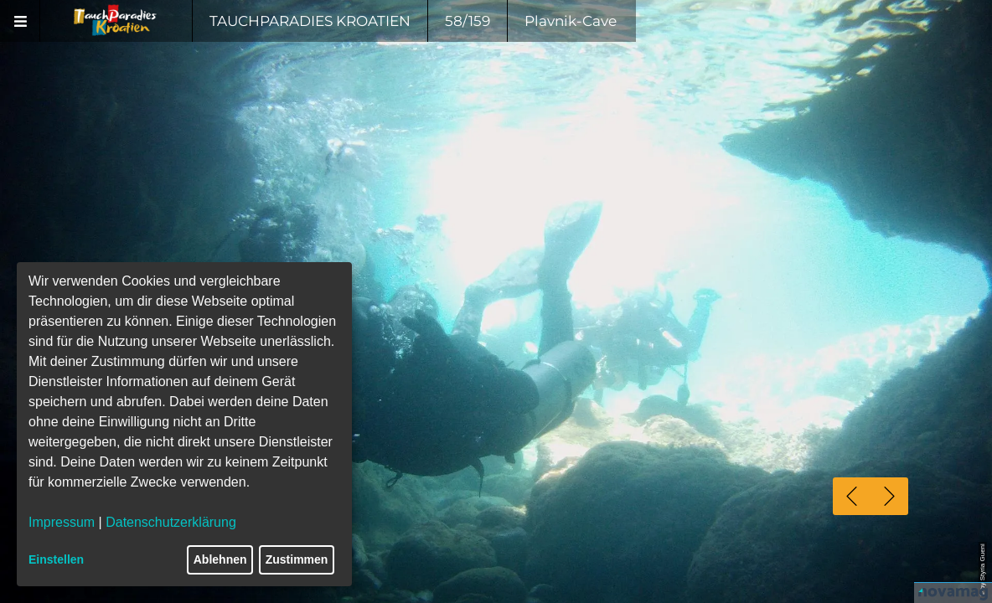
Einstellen (56, 559)
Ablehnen (220, 559)
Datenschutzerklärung (171, 522)
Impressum (61, 522)
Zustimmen (297, 559)
